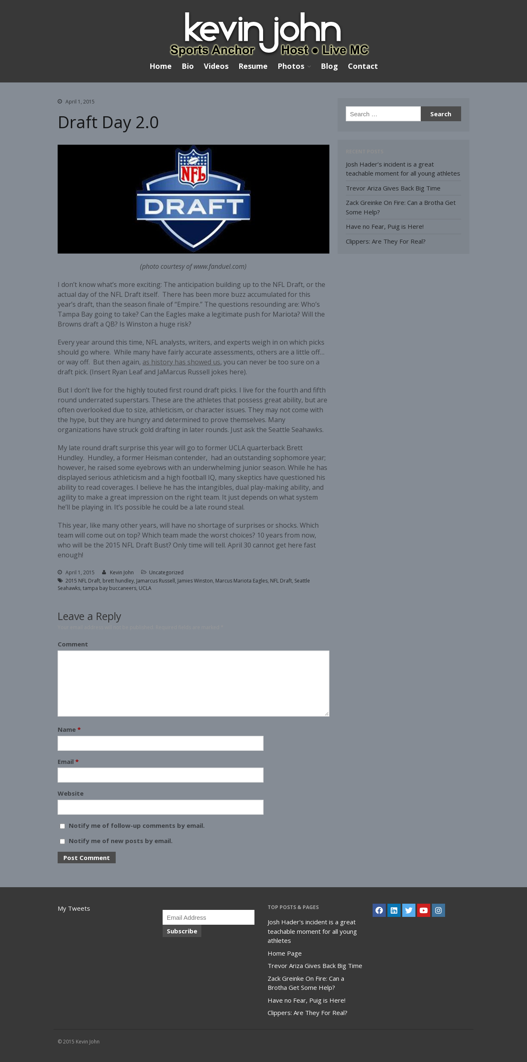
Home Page (285, 953)
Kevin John (122, 572)
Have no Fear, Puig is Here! (385, 226)
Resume (253, 66)
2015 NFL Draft (82, 580)
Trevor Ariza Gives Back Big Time (393, 188)
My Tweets (74, 908)
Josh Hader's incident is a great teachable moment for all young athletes (312, 931)
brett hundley (118, 580)
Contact (363, 66)
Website (71, 793)
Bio (188, 66)
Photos (290, 66)
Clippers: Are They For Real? (386, 241)
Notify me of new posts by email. (121, 840)
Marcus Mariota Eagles (241, 580)
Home (160, 66)
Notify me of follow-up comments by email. (137, 825)
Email (68, 761)
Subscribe (182, 931)
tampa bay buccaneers (109, 588)
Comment (73, 644)
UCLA (145, 588)
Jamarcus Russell (155, 580)
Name (69, 729)
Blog (329, 66)
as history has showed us (181, 362)
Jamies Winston (195, 580)
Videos (216, 66)
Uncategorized (166, 572)
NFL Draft (281, 580)
